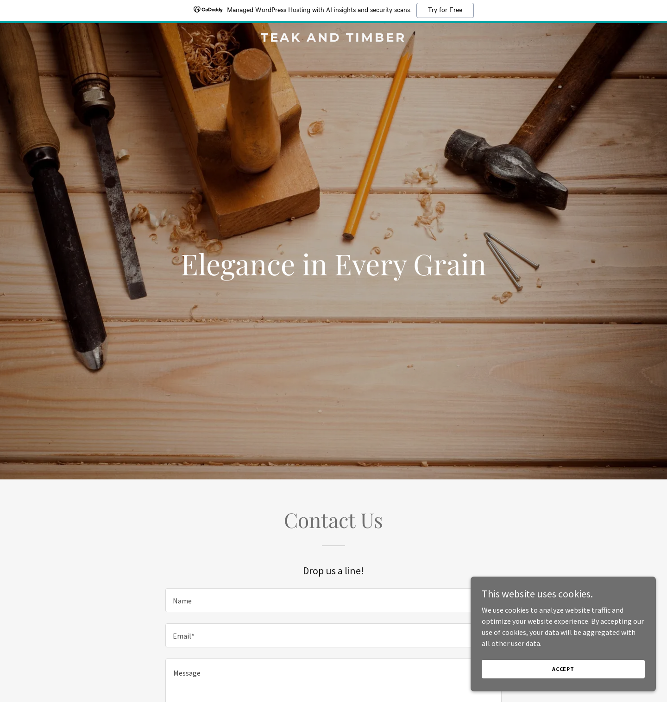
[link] (333, 38)
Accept (563, 668)
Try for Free (445, 10)
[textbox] (333, 600)
